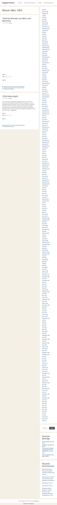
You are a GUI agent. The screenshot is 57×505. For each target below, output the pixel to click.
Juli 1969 (44, 379)
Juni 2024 (44, 34)
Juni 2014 (44, 151)
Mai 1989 (44, 333)
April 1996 (44, 293)
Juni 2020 (44, 74)
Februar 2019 (45, 91)
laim (16, 87)
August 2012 (45, 185)
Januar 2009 (44, 227)
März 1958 (44, 401)
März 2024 (44, 40)
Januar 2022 (44, 60)
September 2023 (45, 49)
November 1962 (45, 388)
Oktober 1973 (45, 367)
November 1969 (45, 377)
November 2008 (45, 229)
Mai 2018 (44, 100)
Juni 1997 (44, 282)
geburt (13, 87)
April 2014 (44, 155)
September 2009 (45, 219)
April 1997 (44, 286)
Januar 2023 (44, 55)
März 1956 (44, 407)
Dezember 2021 (45, 62)
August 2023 (45, 51)
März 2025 (44, 21)
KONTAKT (40, 2)
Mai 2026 (44, 9)
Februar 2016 (45, 123)
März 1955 (44, 409)
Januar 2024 (44, 43)
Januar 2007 (44, 238)
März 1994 (44, 307)
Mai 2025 (44, 19)
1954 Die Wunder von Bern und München (16, 19)
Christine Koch (45, 485)
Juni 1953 (44, 414)
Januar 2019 (44, 93)
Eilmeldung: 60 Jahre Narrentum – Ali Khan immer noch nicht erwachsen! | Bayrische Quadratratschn (47, 492)
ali (8, 87)
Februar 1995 (45, 303)
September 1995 (45, 299)
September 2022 (45, 57)
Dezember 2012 (45, 180)
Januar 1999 (44, 272)
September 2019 (45, 83)
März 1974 (44, 365)
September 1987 (45, 335)
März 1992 (44, 312)
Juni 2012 (44, 187)
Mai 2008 (44, 231)
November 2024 (45, 26)
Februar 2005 (45, 250)
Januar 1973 (44, 369)
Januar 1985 (44, 348)
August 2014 (45, 147)
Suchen (52, 428)
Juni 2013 (44, 170)
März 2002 (44, 261)
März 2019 (44, 89)
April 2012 (44, 191)
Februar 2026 (45, 11)
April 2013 (44, 172)
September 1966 (45, 382)
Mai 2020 (44, 76)
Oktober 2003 (45, 259)
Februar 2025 (45, 23)
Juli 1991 (44, 320)
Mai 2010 (44, 212)
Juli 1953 (44, 413)
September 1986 (45, 339)
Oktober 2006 (45, 240)
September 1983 (45, 352)
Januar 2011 (44, 208)
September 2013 (45, 168)
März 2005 (44, 248)
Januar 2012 (44, 197)
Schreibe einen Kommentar (9, 88)
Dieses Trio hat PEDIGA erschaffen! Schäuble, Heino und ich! (48, 472)
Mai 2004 (44, 255)
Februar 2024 (45, 41)
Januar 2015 (44, 138)
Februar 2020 (45, 81)
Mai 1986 (44, 341)
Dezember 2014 (45, 140)
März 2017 (44, 117)
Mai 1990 (44, 325)
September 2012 (45, 183)
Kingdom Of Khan (8, 3)
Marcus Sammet (45, 476)
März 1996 (44, 295)
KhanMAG (20, 2)
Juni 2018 (44, 98)
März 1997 (44, 288)
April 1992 (44, 310)
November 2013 (45, 165)
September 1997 (45, 280)
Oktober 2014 (45, 144)
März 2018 (44, 104)
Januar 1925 (44, 418)
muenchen (22, 87)
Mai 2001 (44, 263)
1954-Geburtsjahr (10, 96)
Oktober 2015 (45, 129)
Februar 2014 (45, 159)
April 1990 (44, 327)
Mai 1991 (44, 322)
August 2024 (45, 30)
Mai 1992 (44, 308)
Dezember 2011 (45, 199)
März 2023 (44, 53)
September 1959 (45, 397)
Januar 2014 (44, 161)
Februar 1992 (45, 314)
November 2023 (45, 47)
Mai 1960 (44, 396)
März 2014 (44, 157)
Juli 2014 (44, 149)
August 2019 (45, 85)
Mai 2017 (44, 115)
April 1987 (44, 337)
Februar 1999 (45, 271)
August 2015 (45, 130)
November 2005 (45, 242)
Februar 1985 (45, 346)
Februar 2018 (45, 106)
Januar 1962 (44, 390)
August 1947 (45, 416)
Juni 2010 (44, 210)
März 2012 (44, 193)
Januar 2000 (44, 267)
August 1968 (45, 380)
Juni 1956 (44, 405)
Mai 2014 (44, 153)
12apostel (5, 87)
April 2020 (44, 77)
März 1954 (44, 411)
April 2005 (44, 246)
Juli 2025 (44, 15)
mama (18, 87)
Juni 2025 (44, 17)
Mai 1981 (44, 358)
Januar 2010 (44, 216)
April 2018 (44, 102)
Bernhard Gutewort (46, 469)
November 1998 (45, 274)
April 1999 (44, 269)
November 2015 (45, 127)
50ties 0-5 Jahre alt (7, 86)
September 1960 (45, 394)
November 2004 (45, 252)
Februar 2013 (45, 176)
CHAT (43, 453)
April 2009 (44, 221)
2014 (51, 483)
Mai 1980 (44, 360)
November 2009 (45, 218)
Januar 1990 (44, 331)
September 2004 (45, 254)
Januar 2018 (44, 108)
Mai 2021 (44, 64)
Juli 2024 (44, 32)
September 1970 (45, 373)
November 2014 (45, 142)
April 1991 (44, 324)
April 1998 (44, 278)
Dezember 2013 (45, 163)
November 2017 (45, 112)
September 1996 (45, 291)
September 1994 (45, 305)
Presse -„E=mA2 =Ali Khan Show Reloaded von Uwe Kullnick (48, 478)
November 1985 (45, 343)
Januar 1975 (44, 363)
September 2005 (45, 244)
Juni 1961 (44, 392)
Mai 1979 (44, 361)
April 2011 (44, 206)
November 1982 (45, 354)
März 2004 (44, 257)
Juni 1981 (44, 356)
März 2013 (44, 174)
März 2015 (44, 136)
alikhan (10, 87)
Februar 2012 (45, 195)
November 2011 (45, 201)
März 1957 (44, 403)
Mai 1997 (44, 284)
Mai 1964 (44, 384)
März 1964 (44, 386)
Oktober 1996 (45, 290)
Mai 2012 (44, 189)
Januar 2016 (44, 125)
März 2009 (44, 223)
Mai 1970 (44, 375)
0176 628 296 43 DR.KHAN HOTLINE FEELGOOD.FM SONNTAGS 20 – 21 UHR (48, 450)
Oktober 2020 (45, 72)
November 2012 (45, 182)
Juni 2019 (44, 87)
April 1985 (44, 344)
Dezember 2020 (45, 70)
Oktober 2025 (45, 13)
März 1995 (44, 301)
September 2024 (45, 28)
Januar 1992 (44, 316)
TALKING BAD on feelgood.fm (30, 2)
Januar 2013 (44, 178)
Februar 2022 (45, 58)
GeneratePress (36, 501)
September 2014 (45, 146)
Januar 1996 (44, 297)
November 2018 (45, 96)
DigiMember (32, 503)
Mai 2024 (44, 36)
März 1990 (44, 329)
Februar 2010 (45, 214)
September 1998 (45, 276)
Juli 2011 (44, 202)
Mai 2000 (44, 265)
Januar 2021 (44, 68)
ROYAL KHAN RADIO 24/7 (49, 2)
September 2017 (45, 113)
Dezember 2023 (45, 45)
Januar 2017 (44, 119)
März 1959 (44, 399)
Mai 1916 (44, 420)
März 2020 (44, 79)
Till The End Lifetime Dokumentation (18, 86)
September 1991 (45, 318)
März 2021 (44, 66)
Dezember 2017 (45, 110)
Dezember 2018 (45, 94)
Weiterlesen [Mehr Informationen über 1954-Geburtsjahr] (13, 110)
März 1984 (44, 350)
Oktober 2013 (45, 166)
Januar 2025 (44, 24)
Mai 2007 (44, 236)
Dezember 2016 (45, 121)
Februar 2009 (45, 225)
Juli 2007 (44, 235)
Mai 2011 (44, 204)
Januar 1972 (44, 371)
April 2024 (44, 38)
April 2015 (44, 134)
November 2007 (45, 233)
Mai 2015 (44, 132)
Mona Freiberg (45, 483)
